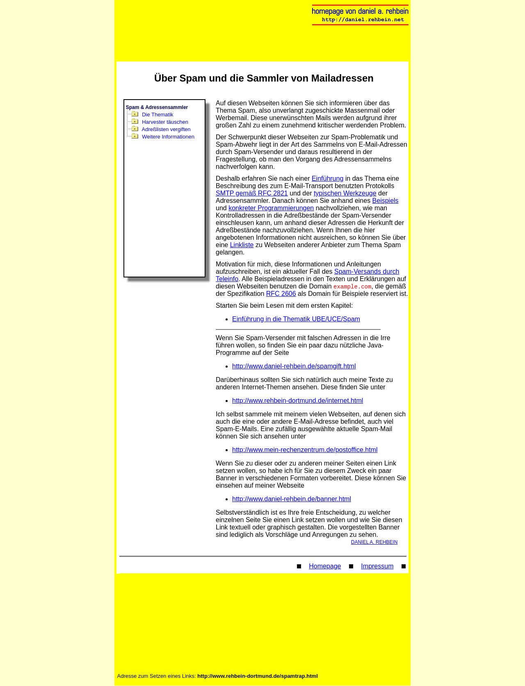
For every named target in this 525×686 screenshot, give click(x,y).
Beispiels (385, 200)
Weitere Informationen (168, 137)
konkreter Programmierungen (271, 207)
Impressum (377, 566)
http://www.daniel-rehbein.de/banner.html (291, 499)
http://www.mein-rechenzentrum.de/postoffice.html (305, 450)
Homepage (325, 566)
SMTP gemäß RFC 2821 (252, 193)
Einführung (327, 178)
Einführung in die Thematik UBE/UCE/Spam (296, 319)
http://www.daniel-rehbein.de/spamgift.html (294, 366)
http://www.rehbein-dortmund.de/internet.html (297, 401)
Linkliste (242, 244)
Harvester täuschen (165, 122)
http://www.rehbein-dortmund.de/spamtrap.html (257, 676)
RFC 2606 (281, 294)
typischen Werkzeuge (345, 193)
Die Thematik (157, 114)
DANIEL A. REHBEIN (374, 542)
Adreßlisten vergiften (166, 129)
